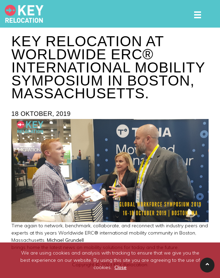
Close (120, 267)
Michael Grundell (65, 240)
